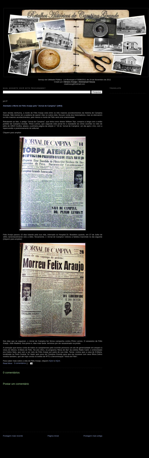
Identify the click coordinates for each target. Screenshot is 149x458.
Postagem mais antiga (92, 436)
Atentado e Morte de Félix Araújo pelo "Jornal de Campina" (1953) (32, 106)
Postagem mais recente (13, 436)
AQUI (51, 361)
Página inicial (53, 436)
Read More (7, 363)
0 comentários (20, 363)
